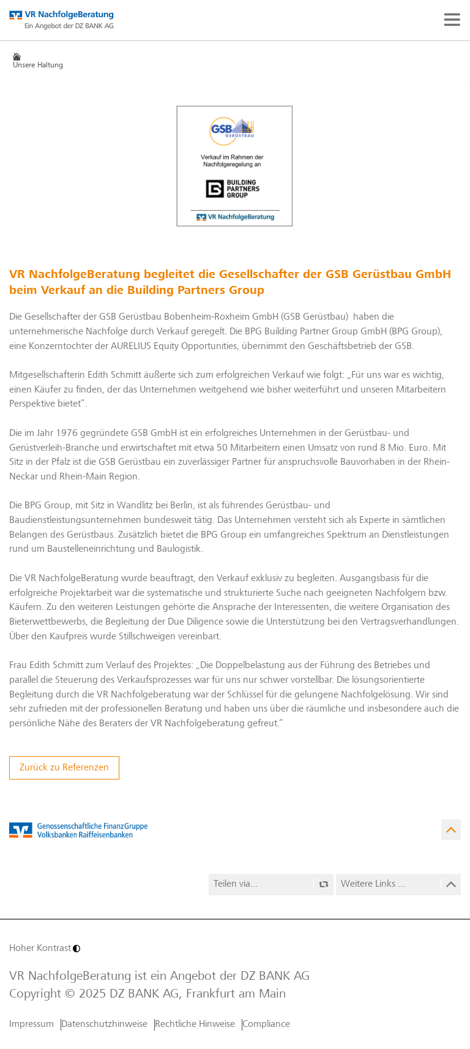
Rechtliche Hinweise (195, 1024)
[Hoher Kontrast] (120, 948)
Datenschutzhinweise (104, 1024)
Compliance (266, 1024)
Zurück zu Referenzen (64, 768)
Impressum (31, 1024)
